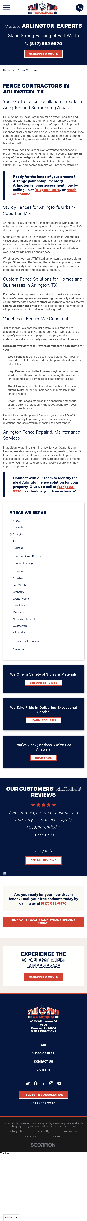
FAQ (43, 1045)
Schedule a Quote (43, 53)
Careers (43, 1069)
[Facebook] (35, 1083)
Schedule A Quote (43, 976)
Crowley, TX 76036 (43, 1028)
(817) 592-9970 (46, 43)
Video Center (43, 1053)
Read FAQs (43, 757)
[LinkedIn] (43, 1083)
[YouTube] (59, 1083)
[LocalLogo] (43, 7)
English (8, 1217)
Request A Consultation (43, 1094)
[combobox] (11, 1217)
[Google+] (28, 1083)
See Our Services (43, 682)
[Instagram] (51, 1083)
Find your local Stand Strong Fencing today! (43, 921)
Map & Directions (43, 1031)
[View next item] (51, 850)
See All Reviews (43, 860)
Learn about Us (43, 720)
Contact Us (43, 1061)
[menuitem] (45, 520)
